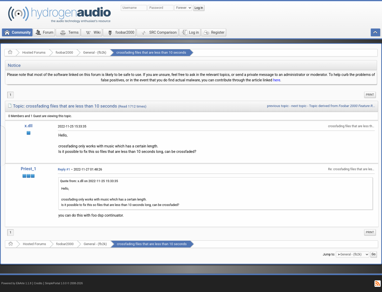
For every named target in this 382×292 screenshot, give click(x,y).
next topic (298, 106)
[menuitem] (370, 95)
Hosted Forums (33, 52)
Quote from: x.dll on (89, 181)
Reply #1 (64, 169)
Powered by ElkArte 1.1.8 (16, 283)
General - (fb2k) (94, 52)
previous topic (278, 106)
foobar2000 (64, 52)
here (276, 80)
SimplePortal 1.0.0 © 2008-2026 (64, 283)
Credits (38, 283)
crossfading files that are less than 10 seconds (151, 52)
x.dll (29, 125)
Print (370, 94)
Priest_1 (28, 168)
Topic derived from (342, 106)
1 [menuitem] (10, 95)
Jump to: (329, 254)
